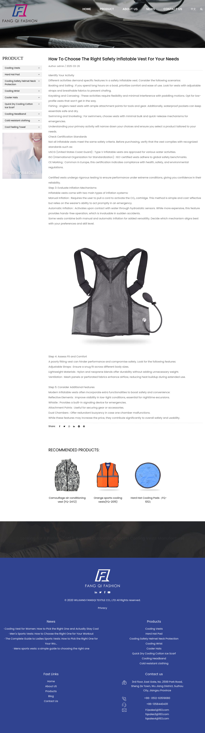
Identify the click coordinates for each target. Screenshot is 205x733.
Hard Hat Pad (22, 74)
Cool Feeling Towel (22, 127)
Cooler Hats (22, 97)
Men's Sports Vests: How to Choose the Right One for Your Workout (51, 634)
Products (51, 691)
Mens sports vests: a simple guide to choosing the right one (51, 648)
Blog (51, 696)
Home (86, 9)
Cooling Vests (22, 67)
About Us (130, 9)
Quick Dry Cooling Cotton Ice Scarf (22, 105)
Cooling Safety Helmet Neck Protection (22, 82)
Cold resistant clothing (22, 120)
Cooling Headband (22, 114)
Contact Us (172, 9)
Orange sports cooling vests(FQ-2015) (108, 500)
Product (107, 9)
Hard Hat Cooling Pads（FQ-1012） (149, 500)
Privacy (102, 608)
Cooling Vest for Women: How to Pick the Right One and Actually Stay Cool (52, 629)
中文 (193, 9)
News (150, 9)
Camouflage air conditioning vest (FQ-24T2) (67, 500)
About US (51, 686)
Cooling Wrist (22, 91)
